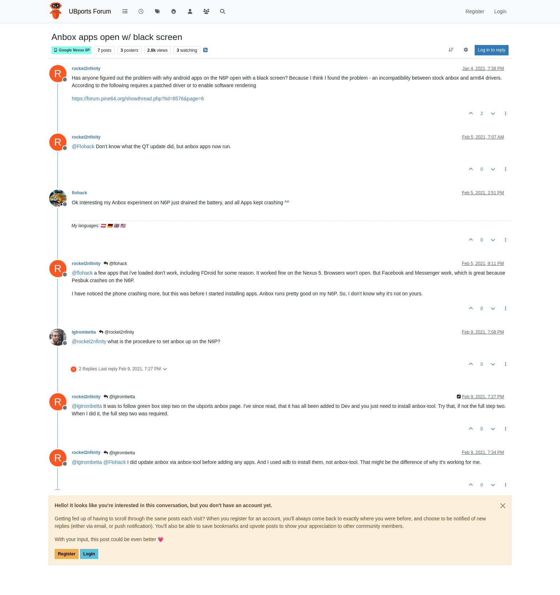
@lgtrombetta (119, 396)
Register (66, 553)
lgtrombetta (84, 332)
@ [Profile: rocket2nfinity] (89, 341)
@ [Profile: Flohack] (83, 146)
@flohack (115, 263)
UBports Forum (90, 11)
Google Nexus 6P (71, 50)
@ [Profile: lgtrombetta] (87, 406)
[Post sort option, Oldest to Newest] (451, 50)
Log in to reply (491, 50)
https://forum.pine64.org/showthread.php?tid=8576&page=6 (138, 98)
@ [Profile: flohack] (82, 273)
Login (89, 553)
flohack (79, 192)
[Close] (503, 505)
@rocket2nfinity (116, 332)
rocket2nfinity (86, 68)
